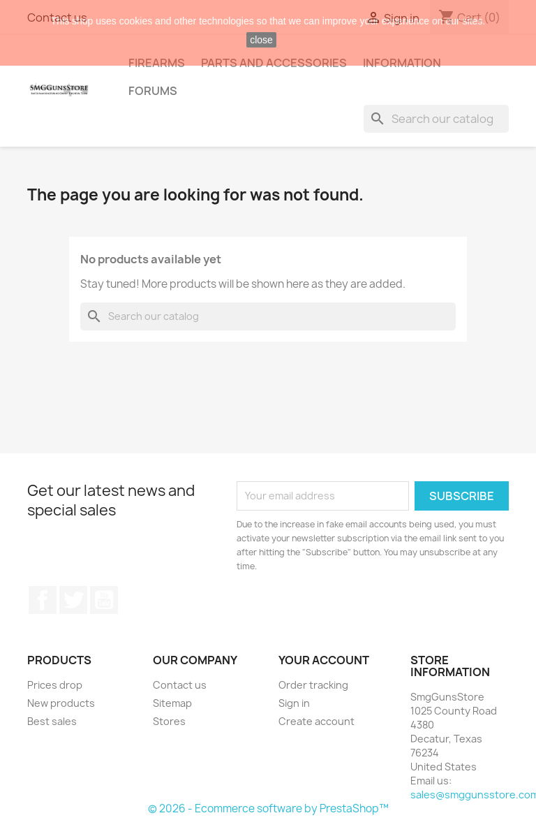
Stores (169, 721)
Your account (323, 660)
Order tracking (313, 684)
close (261, 39)
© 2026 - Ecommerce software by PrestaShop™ (268, 808)
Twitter (73, 600)
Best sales (52, 721)
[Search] (436, 119)
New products (61, 703)
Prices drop (54, 684)
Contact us (180, 684)
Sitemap (172, 703)
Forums (152, 90)
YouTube (104, 600)
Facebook (43, 600)
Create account (316, 721)
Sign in (294, 703)
